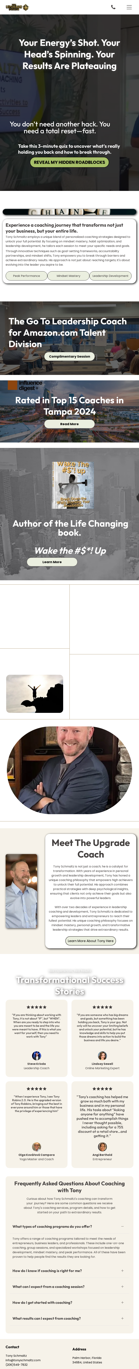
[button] (129, 7)
